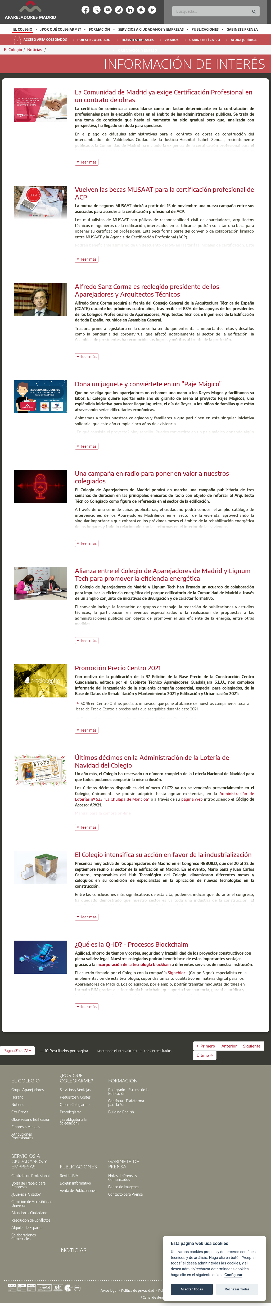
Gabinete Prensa (242, 29)
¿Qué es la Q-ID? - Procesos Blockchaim (131, 944)
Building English (121, 1111)
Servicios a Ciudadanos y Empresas (151, 29)
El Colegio (22, 29)
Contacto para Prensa (125, 1194)
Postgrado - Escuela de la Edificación (128, 1091)
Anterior (229, 1046)
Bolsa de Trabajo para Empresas (28, 1185)
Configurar (233, 1275)
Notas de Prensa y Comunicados (122, 1177)
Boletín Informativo (75, 1183)
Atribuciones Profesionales (22, 1136)
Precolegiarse (70, 1111)
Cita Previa (19, 1111)
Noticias (137, 40)
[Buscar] (215, 11)
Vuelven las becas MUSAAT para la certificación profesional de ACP (164, 193)
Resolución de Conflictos (30, 1220)
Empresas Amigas (25, 1126)
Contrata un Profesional (30, 1175)
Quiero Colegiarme (74, 1104)
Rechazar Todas (237, 1289)
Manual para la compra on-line (103, 813)
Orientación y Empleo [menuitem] (137, 50)
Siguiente (251, 1046)
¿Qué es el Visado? (25, 1194)
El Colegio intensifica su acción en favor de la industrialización (163, 854)
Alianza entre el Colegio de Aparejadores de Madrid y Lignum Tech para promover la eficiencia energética (163, 574)
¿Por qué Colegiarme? (60, 29)
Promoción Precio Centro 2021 (118, 668)
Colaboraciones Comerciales (23, 1236)
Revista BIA (69, 1175)
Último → (205, 1055)
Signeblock (178, 972)
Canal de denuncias (158, 1297)
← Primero (206, 1046)
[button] (17, 1050)
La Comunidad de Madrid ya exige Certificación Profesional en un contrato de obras (163, 95)
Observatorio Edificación (30, 1119)
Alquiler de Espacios (27, 1227)
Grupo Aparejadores (27, 1089)
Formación (99, 29)
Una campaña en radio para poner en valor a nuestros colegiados (152, 477)
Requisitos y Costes (75, 1097)
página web (192, 799)
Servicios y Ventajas (75, 1089)
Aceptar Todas (191, 1289)
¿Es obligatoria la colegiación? (73, 1121)
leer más (89, 161)
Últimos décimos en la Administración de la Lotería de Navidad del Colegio (152, 761)
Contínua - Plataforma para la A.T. (126, 1102)
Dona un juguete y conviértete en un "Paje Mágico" (148, 384)
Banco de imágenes (123, 1186)
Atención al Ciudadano (29, 1212)
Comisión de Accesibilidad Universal (31, 1203)
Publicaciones (205, 29)
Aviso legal (109, 1290)
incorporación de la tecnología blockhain (133, 964)
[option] (22, 29)
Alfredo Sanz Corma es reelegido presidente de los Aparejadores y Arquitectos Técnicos (147, 290)
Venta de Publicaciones (78, 1190)
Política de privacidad (137, 1290)
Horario (17, 1097)
